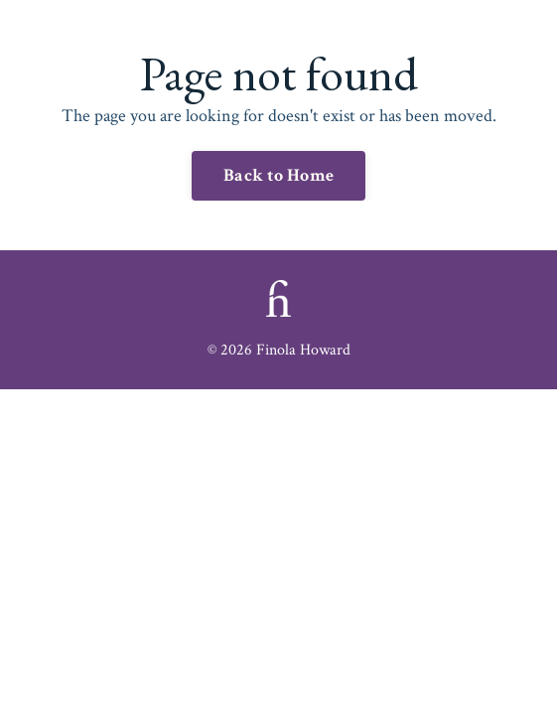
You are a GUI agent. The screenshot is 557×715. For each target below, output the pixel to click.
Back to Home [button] (278, 175)
